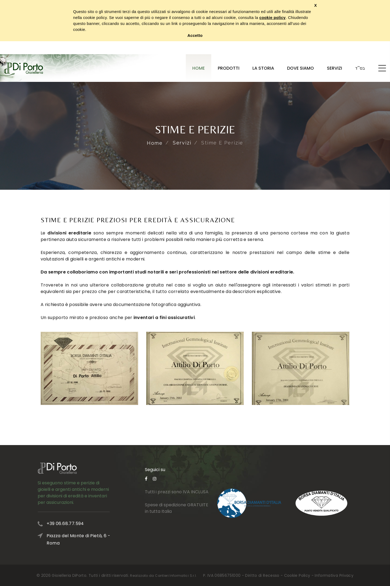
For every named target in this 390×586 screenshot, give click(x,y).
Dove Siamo (300, 68)
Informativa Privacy (334, 575)
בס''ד (360, 68)
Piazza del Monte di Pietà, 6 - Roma (95, 539)
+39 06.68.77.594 (82, 523)
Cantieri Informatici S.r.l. (176, 575)
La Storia (263, 68)
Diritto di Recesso (262, 575)
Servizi (334, 68)
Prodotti (228, 68)
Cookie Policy (297, 575)
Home (198, 68)
